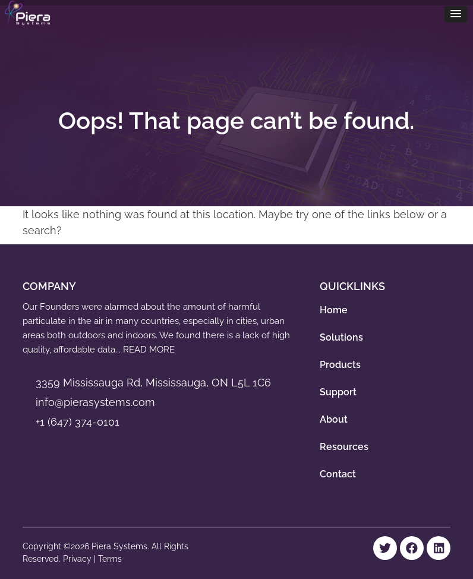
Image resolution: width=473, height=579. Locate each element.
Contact (338, 474)
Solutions (341, 337)
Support (338, 392)
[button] (455, 14)
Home (334, 310)
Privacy (78, 559)
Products (340, 364)
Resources (344, 446)
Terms (110, 559)
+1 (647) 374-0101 (77, 422)
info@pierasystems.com (95, 402)
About (334, 419)
